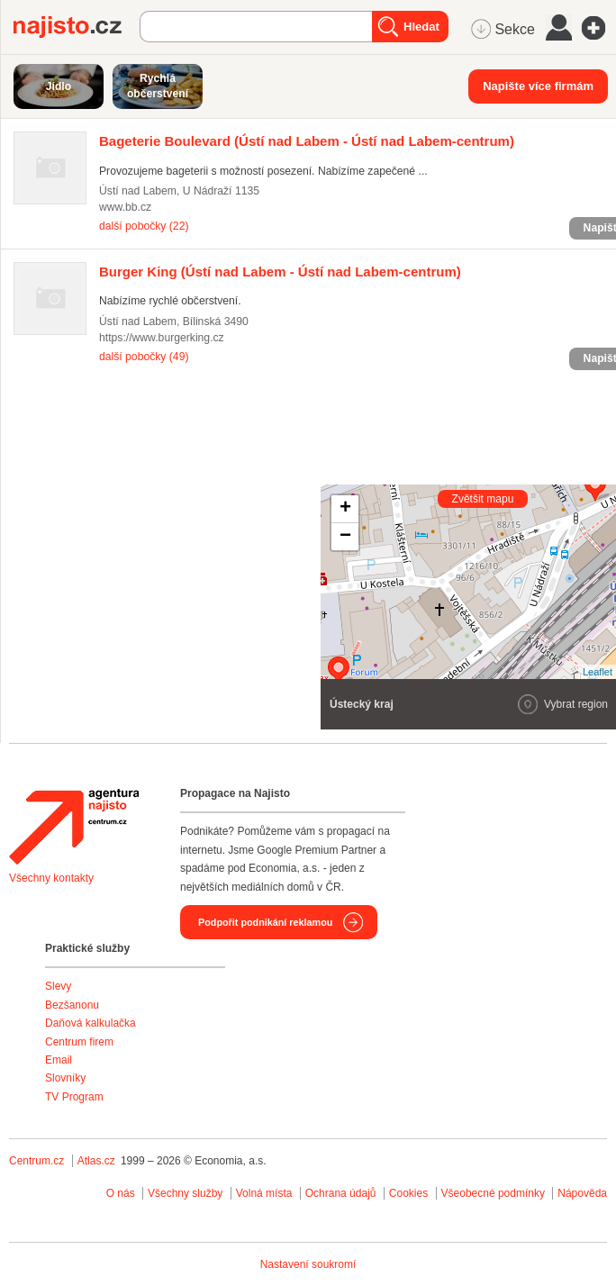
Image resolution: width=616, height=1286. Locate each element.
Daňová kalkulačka (90, 1023)
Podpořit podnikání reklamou (265, 922)
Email (58, 1060)
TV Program (74, 1097)
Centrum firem (79, 1042)
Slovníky (65, 1078)
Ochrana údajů (340, 1193)
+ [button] (345, 508)
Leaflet (597, 671)
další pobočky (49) (143, 356)
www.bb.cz (125, 207)
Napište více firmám (538, 86)
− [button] (345, 536)
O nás (120, 1193)
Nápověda (582, 1193)
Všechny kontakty (51, 878)
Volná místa (264, 1193)
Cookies (408, 1193)
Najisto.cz (77, 27)
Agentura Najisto (74, 827)
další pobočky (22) (143, 226)
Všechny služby (187, 1193)
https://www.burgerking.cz (161, 337)
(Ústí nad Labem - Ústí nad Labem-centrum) (306, 141)
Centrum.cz (36, 1161)
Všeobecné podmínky (493, 1193)
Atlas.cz (96, 1161)
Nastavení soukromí (308, 1264)
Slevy (58, 986)
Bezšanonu (72, 1005)
